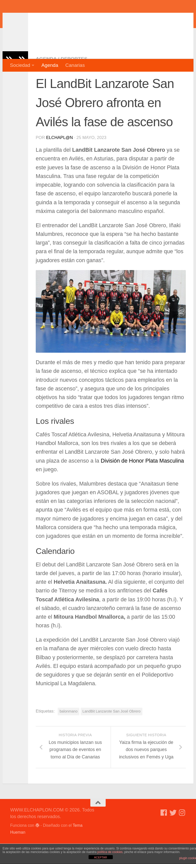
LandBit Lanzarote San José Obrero (111, 732)
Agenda (49, 65)
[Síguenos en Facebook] (163, 833)
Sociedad (20, 65)
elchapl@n (59, 158)
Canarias (75, 65)
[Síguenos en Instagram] (182, 833)
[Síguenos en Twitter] (173, 833)
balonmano (68, 732)
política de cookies (110, 852)
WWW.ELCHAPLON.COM (85, 19)
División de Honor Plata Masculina (142, 481)
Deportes (74, 79)
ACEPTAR (100, 857)
